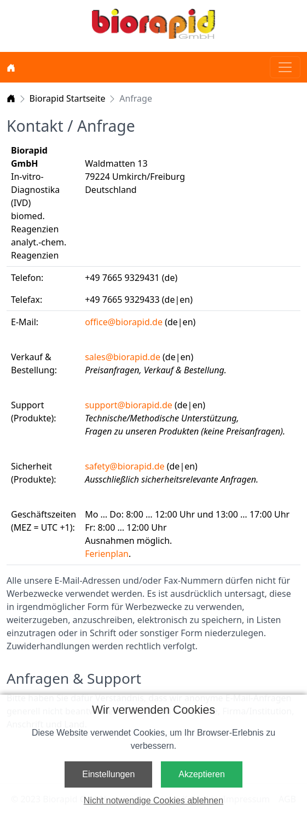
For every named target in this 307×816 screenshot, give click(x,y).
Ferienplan (107, 554)
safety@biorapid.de (124, 466)
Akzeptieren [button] (201, 774)
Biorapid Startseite (68, 98)
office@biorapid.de (124, 322)
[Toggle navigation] (285, 67)
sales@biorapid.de (122, 357)
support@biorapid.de (128, 405)
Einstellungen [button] (108, 774)
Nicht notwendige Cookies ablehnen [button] (153, 800)
